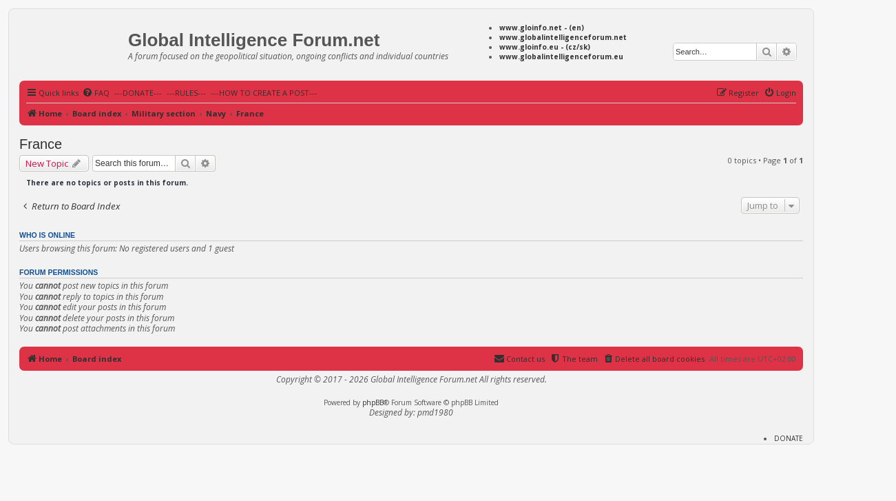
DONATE (788, 438)
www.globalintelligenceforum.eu (561, 56)
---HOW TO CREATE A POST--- (264, 93)
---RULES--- (186, 93)
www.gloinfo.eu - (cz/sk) (544, 47)
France (40, 144)
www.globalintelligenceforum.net (563, 37)
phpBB (373, 402)
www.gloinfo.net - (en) (541, 27)
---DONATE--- (138, 93)
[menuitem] (96, 93)
